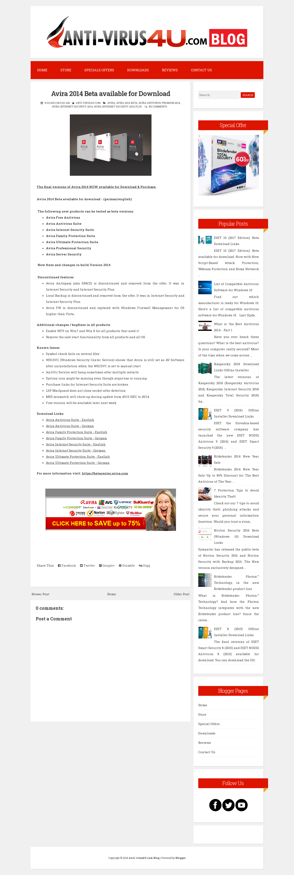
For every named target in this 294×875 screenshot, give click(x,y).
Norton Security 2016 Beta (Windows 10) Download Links (236, 536)
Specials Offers (99, 70)
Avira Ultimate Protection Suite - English (78, 456)
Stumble (127, 565)
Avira (111, 102)
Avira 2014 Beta (126, 102)
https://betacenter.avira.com (105, 473)
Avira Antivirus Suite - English (70, 420)
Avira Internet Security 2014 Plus (118, 106)
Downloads (138, 70)
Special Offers (209, 724)
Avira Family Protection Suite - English (76, 432)
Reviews (170, 70)
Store (65, 70)
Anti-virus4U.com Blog (144, 857)
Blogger (180, 857)
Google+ (107, 565)
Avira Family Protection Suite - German (76, 438)
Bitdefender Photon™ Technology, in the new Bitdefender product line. (236, 582)
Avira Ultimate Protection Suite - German (78, 463)
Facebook (67, 565)
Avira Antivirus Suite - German (70, 426)
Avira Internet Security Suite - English (76, 444)
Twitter (87, 565)
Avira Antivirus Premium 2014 (159, 102)
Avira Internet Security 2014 (72, 106)
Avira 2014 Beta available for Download (110, 93)
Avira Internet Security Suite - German (76, 450)
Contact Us (201, 70)
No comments (158, 106)
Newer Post (40, 594)
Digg (144, 565)
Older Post (181, 594)
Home (42, 70)
